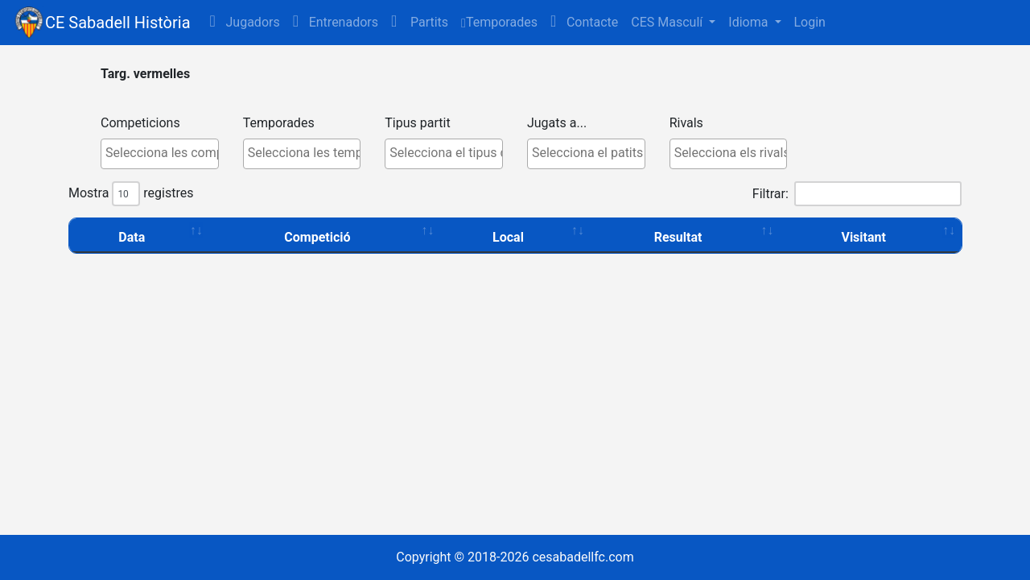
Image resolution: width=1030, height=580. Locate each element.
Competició (317, 237)
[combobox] (160, 154)
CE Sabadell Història (118, 22)
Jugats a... (557, 122)
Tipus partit (417, 122)
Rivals (686, 122)
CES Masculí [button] (668, 22)
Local (508, 237)
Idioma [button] (749, 22)
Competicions (140, 122)
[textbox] (163, 153)
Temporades (499, 22)
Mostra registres (130, 193)
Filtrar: (857, 193)
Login (810, 22)
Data (131, 237)
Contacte (584, 21)
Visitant (863, 237)
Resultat (678, 237)
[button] (420, 22)
